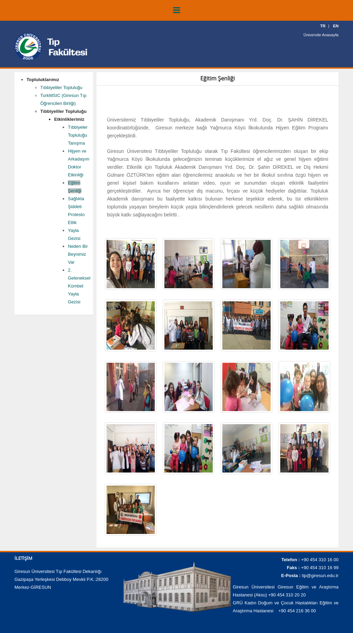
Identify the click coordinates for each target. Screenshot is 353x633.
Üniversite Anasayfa (322, 34)
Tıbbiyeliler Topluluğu (61, 87)
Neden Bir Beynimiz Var (78, 254)
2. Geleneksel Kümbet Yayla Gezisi (79, 285)
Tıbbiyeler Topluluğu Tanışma (78, 135)
